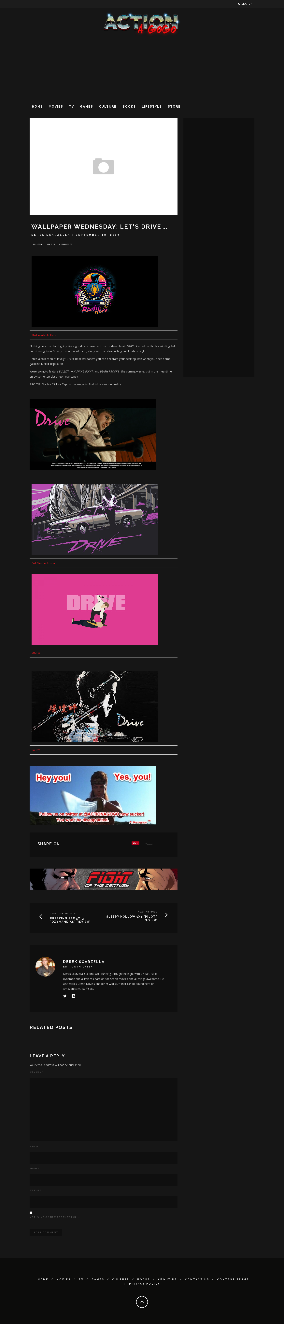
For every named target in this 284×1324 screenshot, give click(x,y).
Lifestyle (152, 106)
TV (71, 106)
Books (129, 106)
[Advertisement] (142, 68)
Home (37, 106)
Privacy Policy (144, 1284)
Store (174, 106)
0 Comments (65, 244)
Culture (108, 106)
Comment (36, 1072)
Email (34, 1169)
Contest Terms (233, 1280)
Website (35, 1191)
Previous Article (63, 914)
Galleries (38, 244)
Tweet (149, 845)
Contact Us (197, 1280)
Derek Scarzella (50, 234)
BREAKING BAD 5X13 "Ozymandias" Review (70, 920)
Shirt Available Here (44, 335)
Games (86, 106)
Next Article (147, 912)
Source (36, 653)
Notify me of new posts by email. (55, 1217)
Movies (56, 106)
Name (34, 1147)
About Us (167, 1280)
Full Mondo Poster (43, 563)
